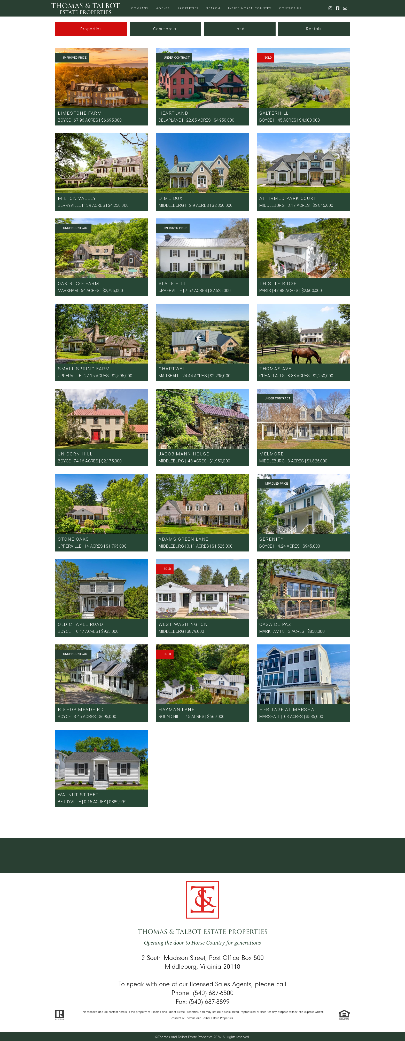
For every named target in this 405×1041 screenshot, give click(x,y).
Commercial (165, 29)
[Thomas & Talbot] (85, 8)
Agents (163, 8)
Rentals (314, 29)
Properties (188, 8)
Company (140, 8)
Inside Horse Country (249, 8)
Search (213, 8)
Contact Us (290, 8)
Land (240, 29)
